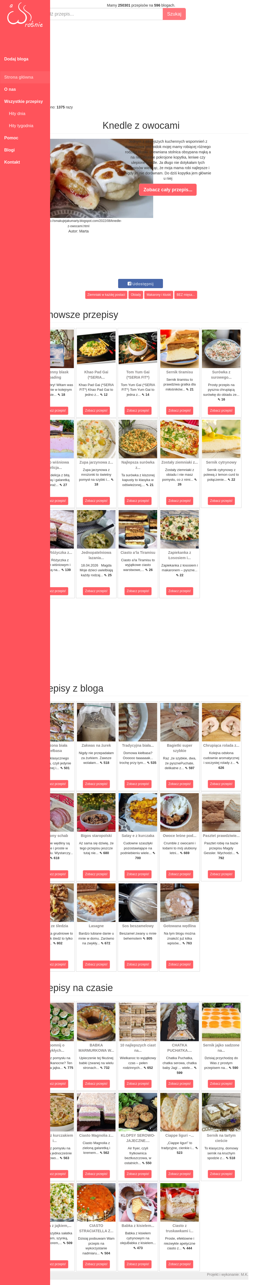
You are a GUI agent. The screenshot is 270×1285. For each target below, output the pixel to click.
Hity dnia (14, 113)
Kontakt (12, 162)
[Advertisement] (160, 62)
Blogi (9, 150)
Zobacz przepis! (73, 410)
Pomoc (11, 138)
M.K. (263, 1274)
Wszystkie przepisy (23, 101)
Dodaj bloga (16, 59)
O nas (10, 89)
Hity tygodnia (18, 125)
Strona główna (18, 77)
